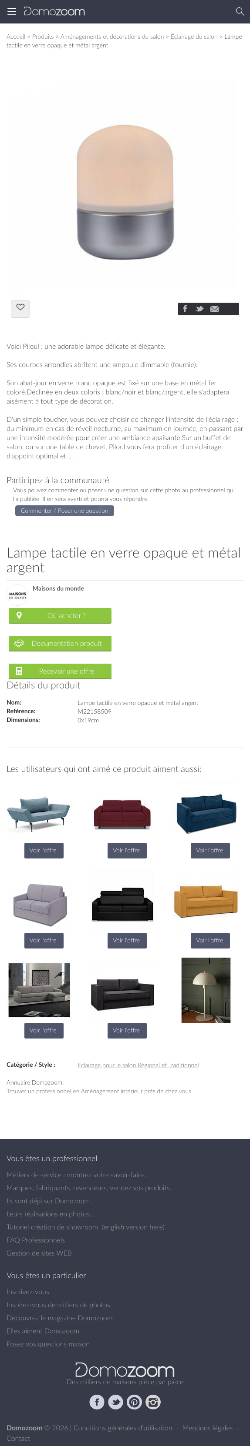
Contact (18, 1438)
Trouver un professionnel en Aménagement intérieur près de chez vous (99, 1091)
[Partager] (184, 309)
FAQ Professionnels (36, 1240)
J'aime (20, 308)
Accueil (16, 36)
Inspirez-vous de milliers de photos (58, 1304)
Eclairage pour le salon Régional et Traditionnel (138, 1065)
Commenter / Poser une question (64, 510)
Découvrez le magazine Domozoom (60, 1317)
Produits (43, 36)
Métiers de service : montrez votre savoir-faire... (78, 1174)
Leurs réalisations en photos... (51, 1214)
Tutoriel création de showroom (52, 1227)
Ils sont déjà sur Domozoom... (51, 1201)
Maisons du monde (58, 588)
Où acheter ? (66, 615)
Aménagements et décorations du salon (112, 36)
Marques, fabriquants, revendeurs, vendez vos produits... (91, 1187)
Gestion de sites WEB (39, 1253)
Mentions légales (208, 1428)
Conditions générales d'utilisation (124, 1428)
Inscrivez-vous (28, 1291)
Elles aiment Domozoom (43, 1331)
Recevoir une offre (67, 671)
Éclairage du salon (194, 36)
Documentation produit (66, 643)
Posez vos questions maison (48, 1344)
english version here (132, 1227)
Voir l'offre (43, 850)
